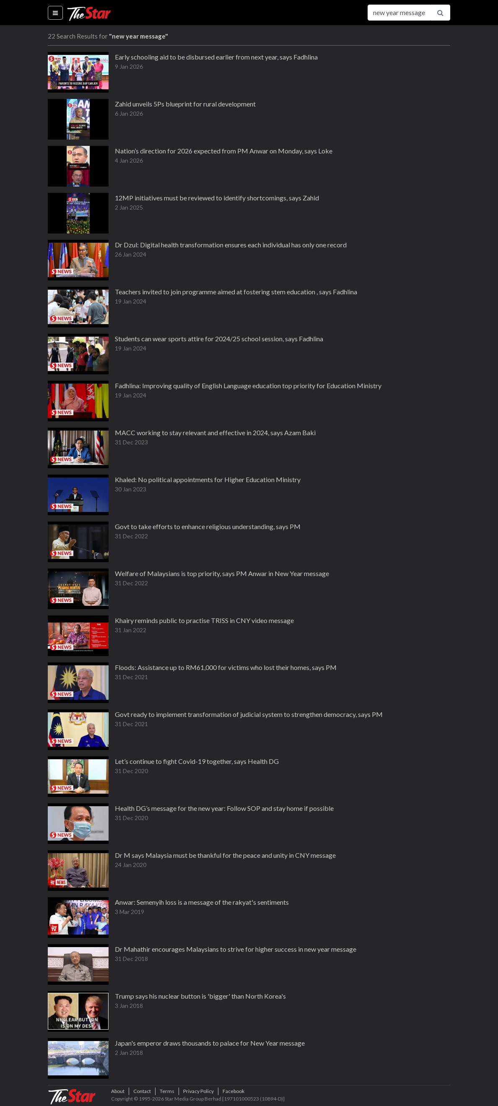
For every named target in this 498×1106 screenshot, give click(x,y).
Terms (167, 1091)
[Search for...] (399, 13)
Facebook (233, 1091)
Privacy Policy (198, 1091)
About (117, 1091)
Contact (142, 1091)
